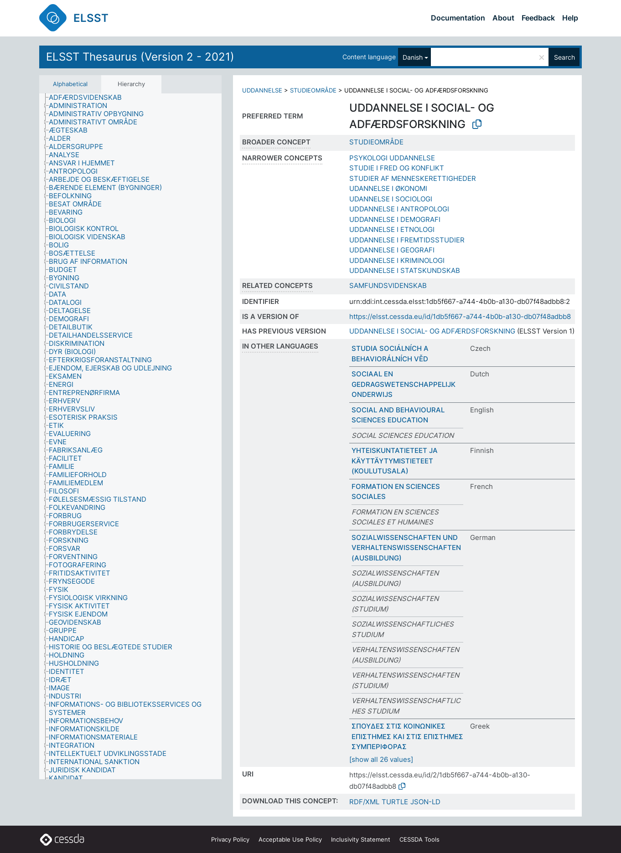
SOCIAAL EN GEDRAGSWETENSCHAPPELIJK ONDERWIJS (403, 384)
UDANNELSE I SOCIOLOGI (390, 199)
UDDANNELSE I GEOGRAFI (392, 250)
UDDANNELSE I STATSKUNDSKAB (404, 270)
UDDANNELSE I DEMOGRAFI (394, 219)
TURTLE (395, 801)
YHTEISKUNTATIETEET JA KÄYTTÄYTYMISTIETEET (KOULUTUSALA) (395, 460)
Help (570, 17)
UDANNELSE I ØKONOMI (388, 188)
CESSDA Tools (419, 839)
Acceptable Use (290, 839)
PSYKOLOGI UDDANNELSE (392, 158)
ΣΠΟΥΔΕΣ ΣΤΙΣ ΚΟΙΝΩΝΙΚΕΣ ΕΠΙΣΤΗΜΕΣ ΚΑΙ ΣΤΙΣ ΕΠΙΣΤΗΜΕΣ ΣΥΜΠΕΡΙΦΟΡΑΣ (407, 736)
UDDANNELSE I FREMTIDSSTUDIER (407, 240)
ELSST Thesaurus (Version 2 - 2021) (140, 56)
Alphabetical (70, 83)
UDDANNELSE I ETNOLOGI (392, 229)
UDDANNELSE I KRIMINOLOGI (397, 260)
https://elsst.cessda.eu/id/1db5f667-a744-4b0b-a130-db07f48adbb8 (460, 316)
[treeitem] (89, 97)
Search (564, 57)
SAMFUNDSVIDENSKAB (388, 285)
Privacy (230, 839)
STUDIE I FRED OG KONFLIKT (396, 168)
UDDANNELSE (262, 90)
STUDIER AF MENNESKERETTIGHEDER (412, 178)
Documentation (458, 17)
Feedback (538, 17)
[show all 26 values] (381, 759)
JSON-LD (425, 801)
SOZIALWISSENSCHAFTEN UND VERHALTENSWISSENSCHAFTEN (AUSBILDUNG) (406, 547)
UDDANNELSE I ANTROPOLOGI (399, 209)
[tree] (130, 436)
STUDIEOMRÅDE (313, 90)
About (503, 17)
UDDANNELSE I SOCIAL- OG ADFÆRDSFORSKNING (432, 331)
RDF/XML (364, 801)
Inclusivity (360, 839)
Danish (413, 57)
